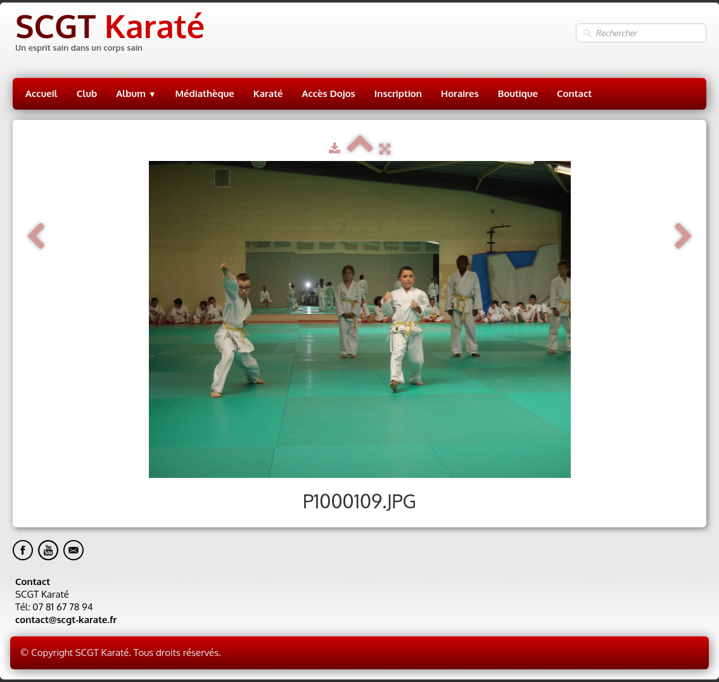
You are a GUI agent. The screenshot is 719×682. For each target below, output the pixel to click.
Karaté (268, 93)
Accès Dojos (328, 93)
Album (136, 93)
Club (87, 93)
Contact (574, 93)
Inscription (398, 93)
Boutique (518, 93)
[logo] (109, 33)
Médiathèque (204, 93)
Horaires (460, 93)
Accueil (41, 93)
